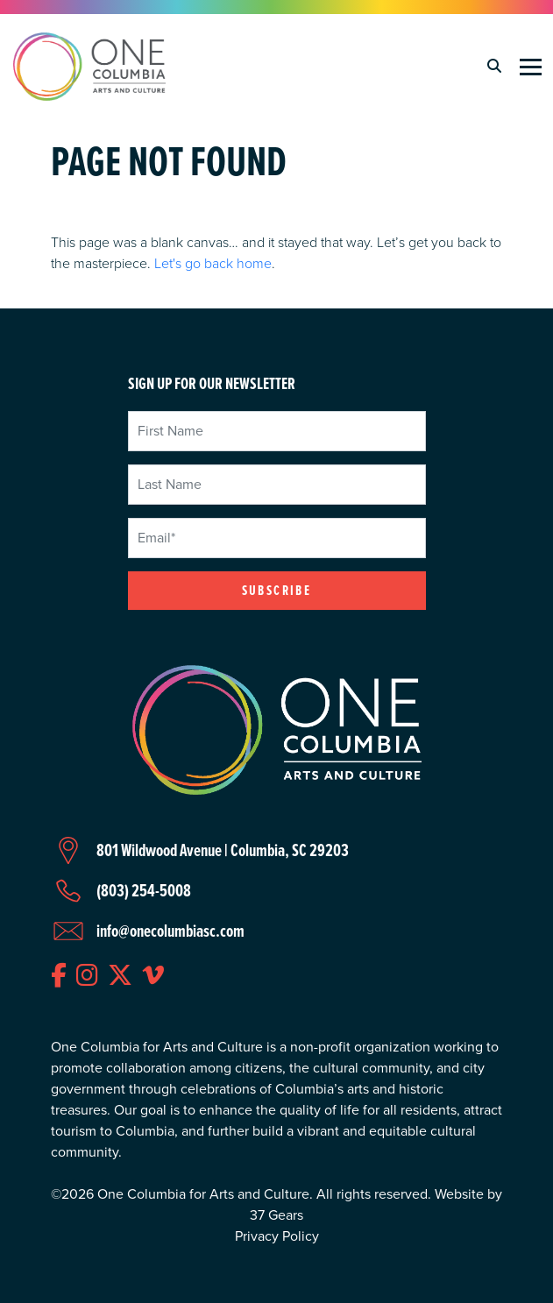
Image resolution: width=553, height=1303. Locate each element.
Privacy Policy (277, 1236)
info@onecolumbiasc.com (170, 930)
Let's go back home (213, 263)
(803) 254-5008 (143, 890)
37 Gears (276, 1215)
